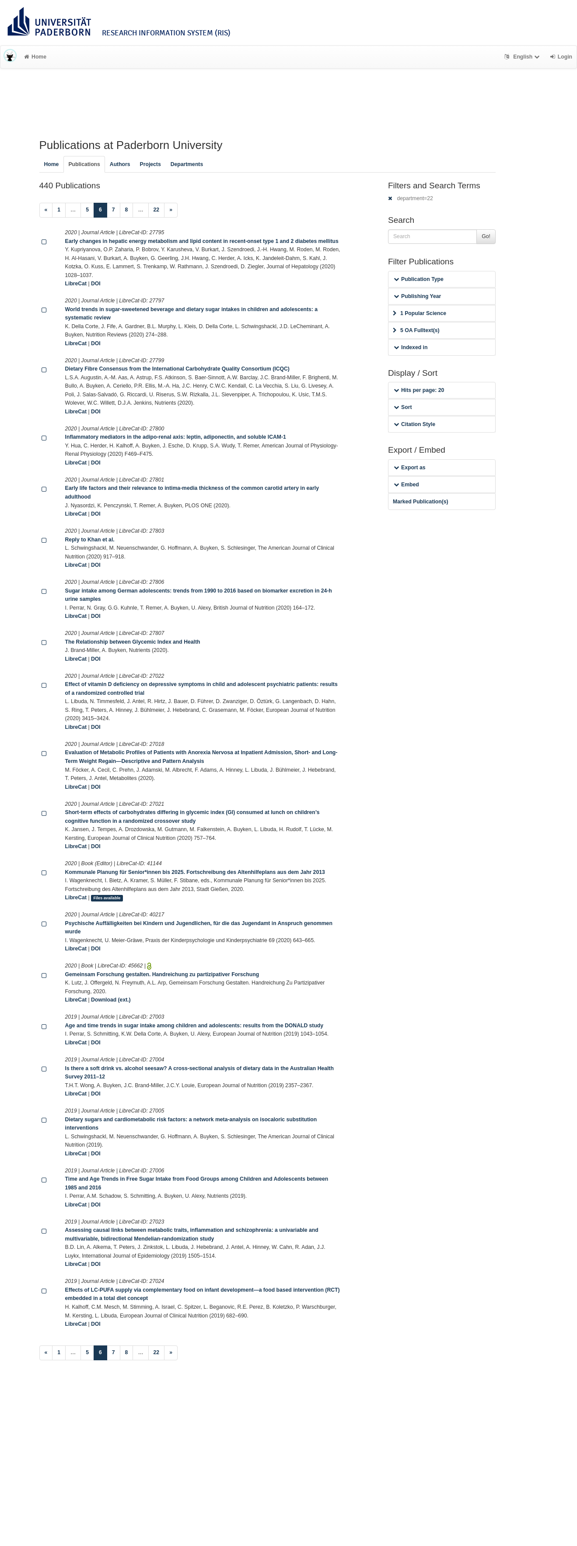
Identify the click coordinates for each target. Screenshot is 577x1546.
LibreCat (76, 284)
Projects (150, 164)
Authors (120, 164)
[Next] (171, 210)
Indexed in (410, 347)
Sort (403, 407)
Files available (106, 898)
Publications (84, 164)
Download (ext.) (111, 1000)
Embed (406, 485)
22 (157, 210)
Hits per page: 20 (419, 390)
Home (35, 57)
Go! (486, 236)
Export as (410, 467)
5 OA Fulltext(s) (416, 330)
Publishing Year (417, 296)
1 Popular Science (419, 313)
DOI (96, 284)
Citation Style (414, 424)
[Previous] (46, 210)
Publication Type (419, 279)
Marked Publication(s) (420, 502)
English (523, 57)
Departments (187, 164)
